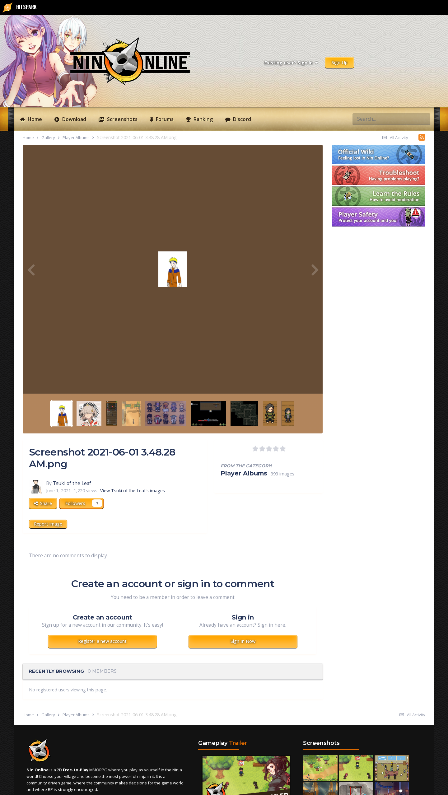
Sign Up (340, 62)
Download (73, 119)
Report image (48, 524)
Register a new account (102, 641)
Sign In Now (243, 641)
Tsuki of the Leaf (72, 483)
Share (43, 503)
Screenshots (122, 119)
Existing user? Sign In (291, 63)
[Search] (368, 118)
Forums (164, 119)
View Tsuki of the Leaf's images (132, 490)
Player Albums (244, 473)
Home (34, 119)
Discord (241, 119)
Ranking (202, 119)
